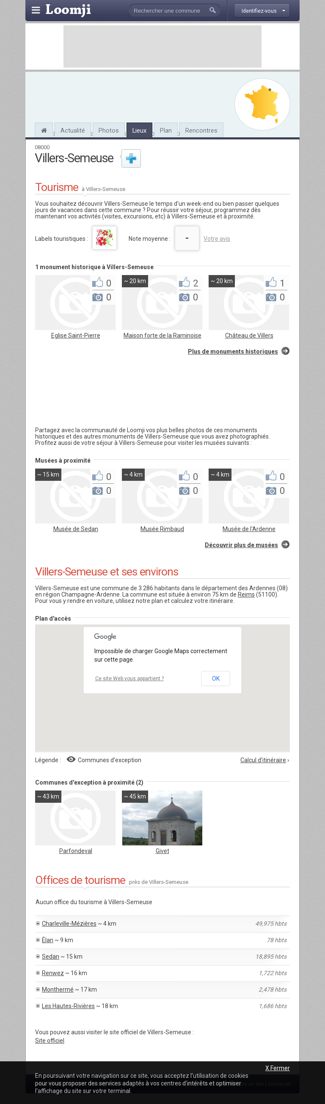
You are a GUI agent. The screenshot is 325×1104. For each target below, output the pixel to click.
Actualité (73, 130)
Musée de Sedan (75, 529)
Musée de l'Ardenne (249, 529)
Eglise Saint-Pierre (75, 335)
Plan (166, 130)
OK (216, 678)
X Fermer (277, 1068)
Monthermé (58, 989)
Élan (47, 940)
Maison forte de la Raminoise (162, 335)
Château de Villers (249, 335)
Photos (109, 130)
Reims (246, 594)
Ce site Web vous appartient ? (129, 678)
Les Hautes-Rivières (68, 1006)
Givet (162, 851)
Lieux (139, 130)
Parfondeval (75, 851)
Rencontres (201, 130)
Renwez (53, 973)
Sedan (50, 956)
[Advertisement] (162, 46)
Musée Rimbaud (162, 529)
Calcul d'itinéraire (263, 760)
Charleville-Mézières (69, 923)
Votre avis (217, 238)
